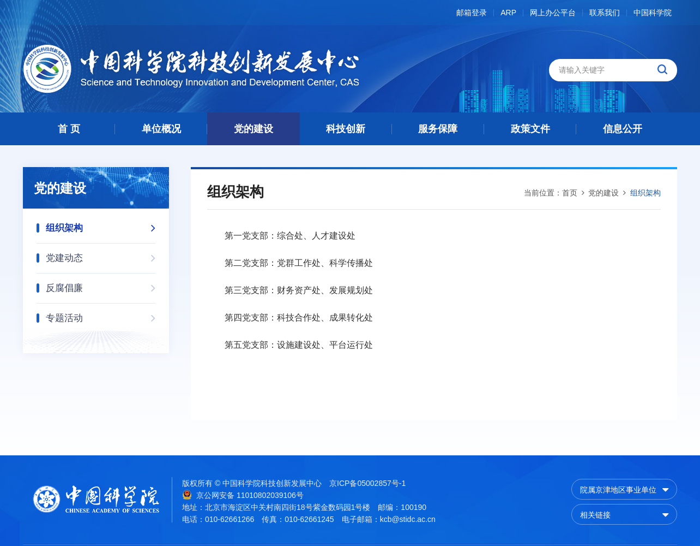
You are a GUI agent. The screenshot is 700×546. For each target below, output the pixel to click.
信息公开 (622, 128)
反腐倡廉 (100, 285)
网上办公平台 (553, 12)
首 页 (69, 128)
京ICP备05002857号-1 (367, 483)
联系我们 (604, 12)
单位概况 (161, 128)
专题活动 (100, 315)
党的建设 (253, 128)
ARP (508, 12)
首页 (569, 192)
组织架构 (100, 224)
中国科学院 (652, 12)
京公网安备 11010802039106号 (243, 495)
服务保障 (437, 128)
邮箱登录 (471, 12)
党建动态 (100, 255)
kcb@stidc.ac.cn (408, 519)
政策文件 (530, 128)
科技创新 (345, 128)
